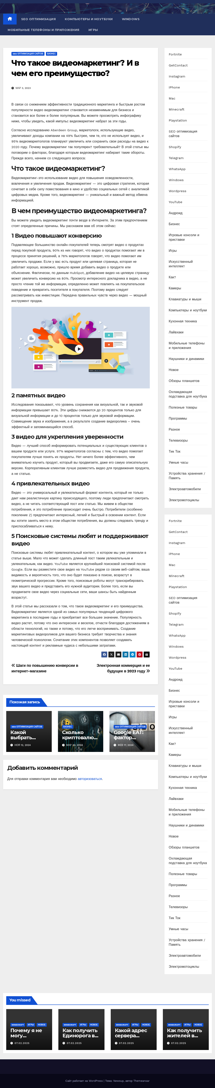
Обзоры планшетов (184, 381)
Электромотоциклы (184, 500)
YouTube (175, 202)
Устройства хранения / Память (187, 476)
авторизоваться (90, 779)
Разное (174, 429)
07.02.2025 (22, 1043)
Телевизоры (178, 440)
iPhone (174, 87)
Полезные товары (183, 407)
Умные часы (178, 462)
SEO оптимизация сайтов (28, 54)
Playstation (178, 120)
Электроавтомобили (185, 489)
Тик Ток (174, 451)
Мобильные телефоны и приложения (43, 30)
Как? (172, 277)
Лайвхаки (176, 332)
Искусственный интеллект (181, 264)
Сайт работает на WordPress (84, 1080)
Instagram (177, 76)
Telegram (176, 158)
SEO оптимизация (38, 19)
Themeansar (141, 1080)
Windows (131, 19)
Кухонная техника (183, 321)
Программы (178, 418)
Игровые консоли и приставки (184, 237)
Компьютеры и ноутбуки (89, 19)
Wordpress (177, 191)
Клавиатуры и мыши (185, 299)
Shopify (175, 147)
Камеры (175, 288)
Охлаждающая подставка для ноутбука (188, 394)
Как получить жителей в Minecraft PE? (184, 1035)
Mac (172, 98)
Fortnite (175, 54)
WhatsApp (177, 169)
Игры (93, 30)
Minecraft (176, 109)
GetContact (178, 65)
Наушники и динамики (186, 359)
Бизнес (51, 54)
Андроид (175, 213)
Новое (174, 370)
